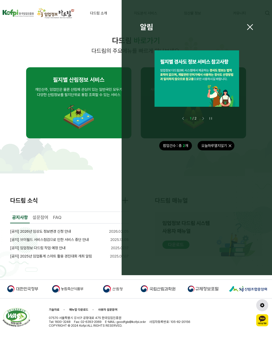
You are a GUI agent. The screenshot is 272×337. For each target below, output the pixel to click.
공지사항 (20, 217)
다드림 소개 (98, 13)
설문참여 (40, 217)
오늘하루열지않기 (214, 145)
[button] (203, 118)
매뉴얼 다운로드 (78, 309)
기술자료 (54, 309)
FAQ (57, 217)
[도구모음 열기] (262, 305)
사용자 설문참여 (107, 309)
